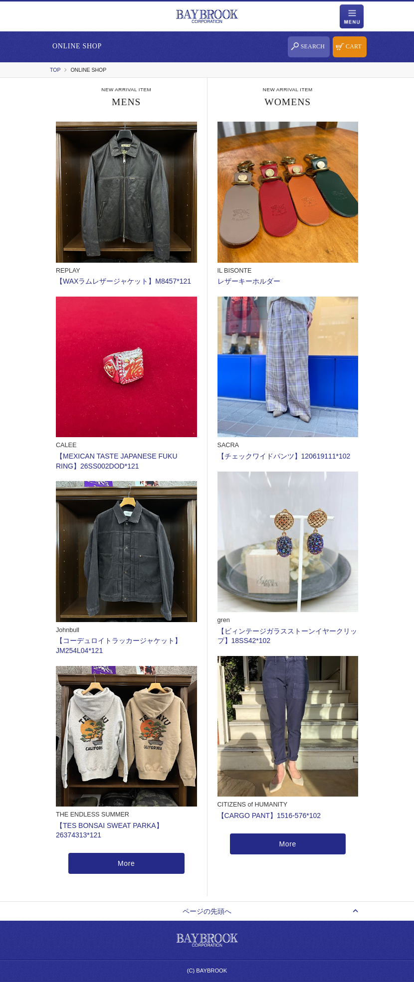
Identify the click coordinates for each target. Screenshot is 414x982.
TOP (55, 70)
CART (354, 46)
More (126, 863)
